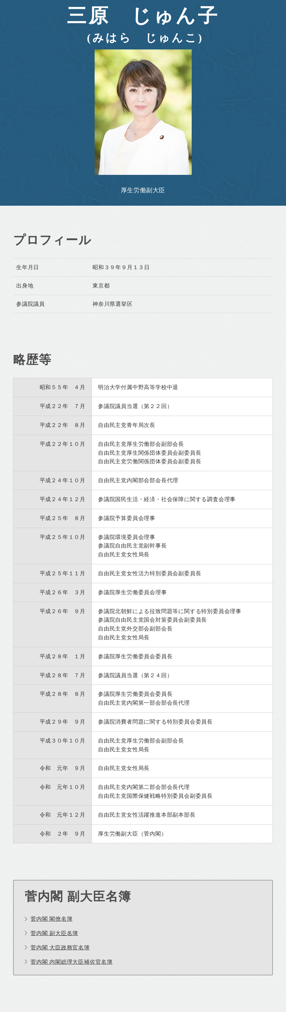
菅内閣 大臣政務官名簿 (60, 948)
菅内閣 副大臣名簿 (54, 933)
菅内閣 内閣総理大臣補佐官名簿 (72, 962)
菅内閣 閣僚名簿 (51, 919)
